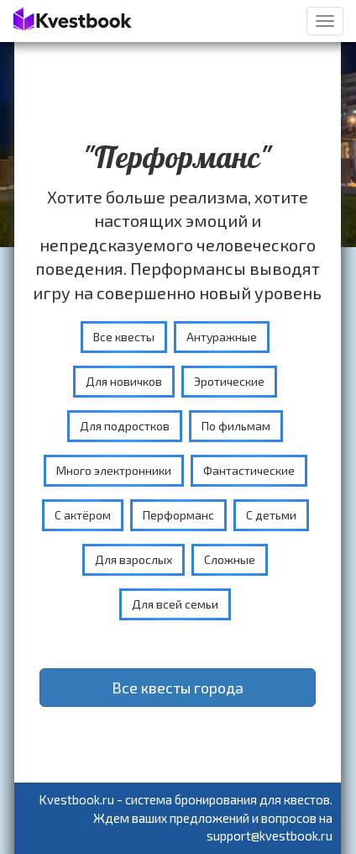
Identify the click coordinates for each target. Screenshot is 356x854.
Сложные (229, 559)
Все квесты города (177, 687)
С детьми (271, 515)
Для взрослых (133, 559)
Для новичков (124, 381)
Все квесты (123, 336)
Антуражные (221, 336)
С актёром (83, 515)
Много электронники (113, 470)
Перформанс (178, 515)
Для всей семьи (175, 604)
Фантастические (249, 470)
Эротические (229, 381)
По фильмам (236, 426)
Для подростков (125, 426)
